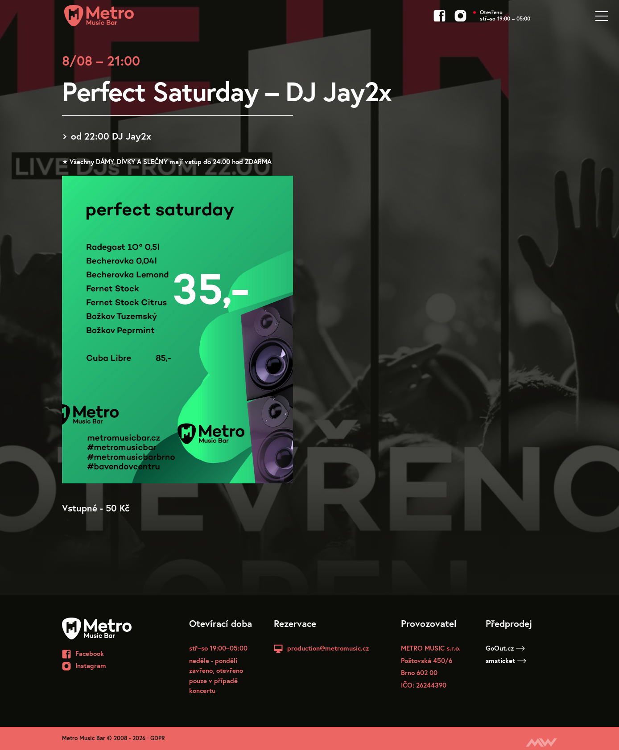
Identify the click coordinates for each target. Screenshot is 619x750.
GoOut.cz (505, 647)
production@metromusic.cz (328, 647)
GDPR (157, 738)
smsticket (506, 660)
